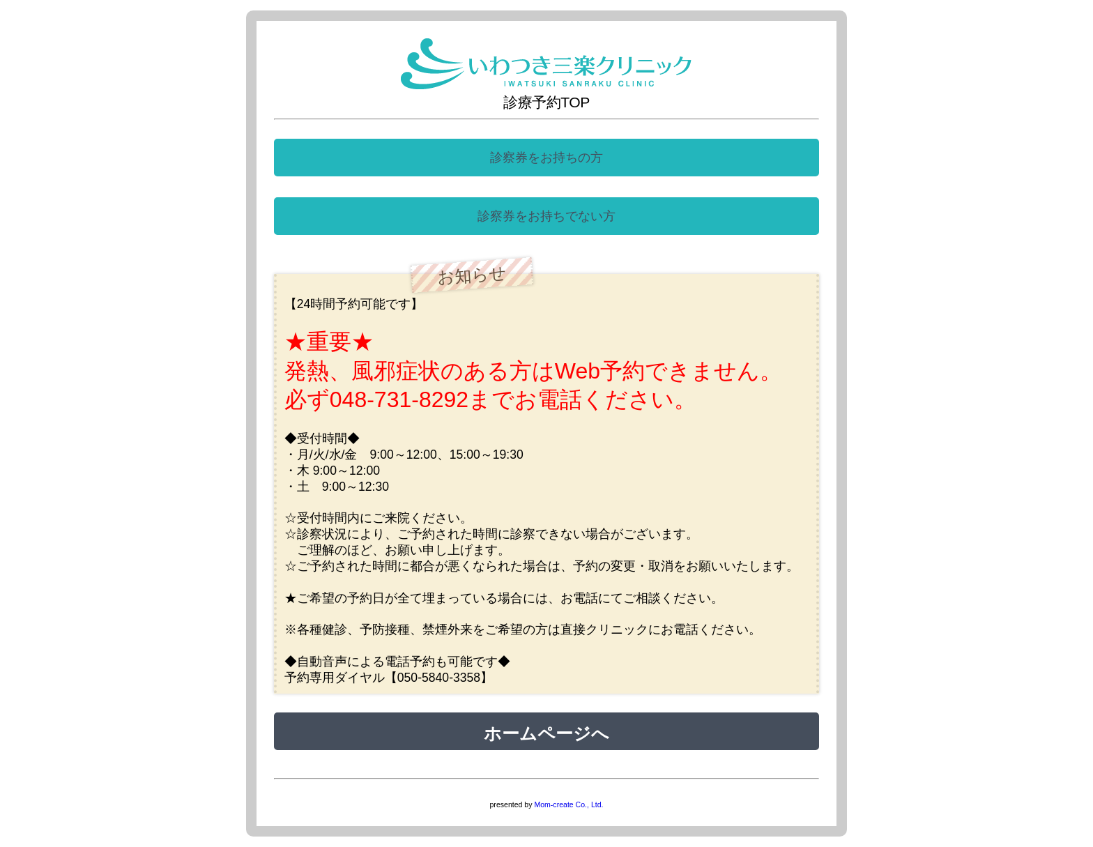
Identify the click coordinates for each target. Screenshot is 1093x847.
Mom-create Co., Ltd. (568, 804)
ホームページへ (546, 732)
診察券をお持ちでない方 (546, 216)
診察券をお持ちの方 (546, 158)
